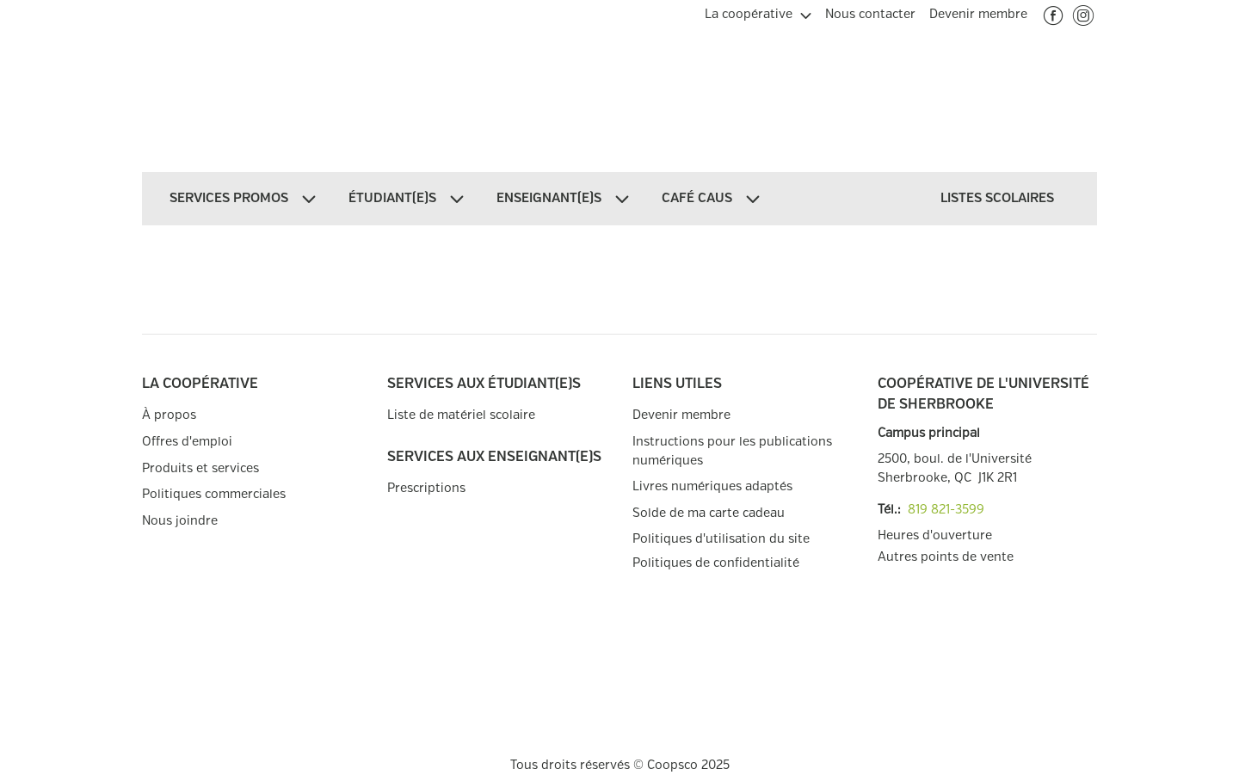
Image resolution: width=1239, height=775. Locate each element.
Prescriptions (426, 488)
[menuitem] (758, 12)
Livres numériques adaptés (712, 486)
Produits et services (200, 468)
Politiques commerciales (214, 494)
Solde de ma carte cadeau (708, 513)
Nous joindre (180, 520)
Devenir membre (681, 415)
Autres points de (946, 557)
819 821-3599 (946, 509)
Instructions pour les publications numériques (732, 451)
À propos (169, 415)
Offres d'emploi (187, 441)
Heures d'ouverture (935, 535)
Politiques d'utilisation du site (721, 538)
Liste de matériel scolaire (461, 415)
